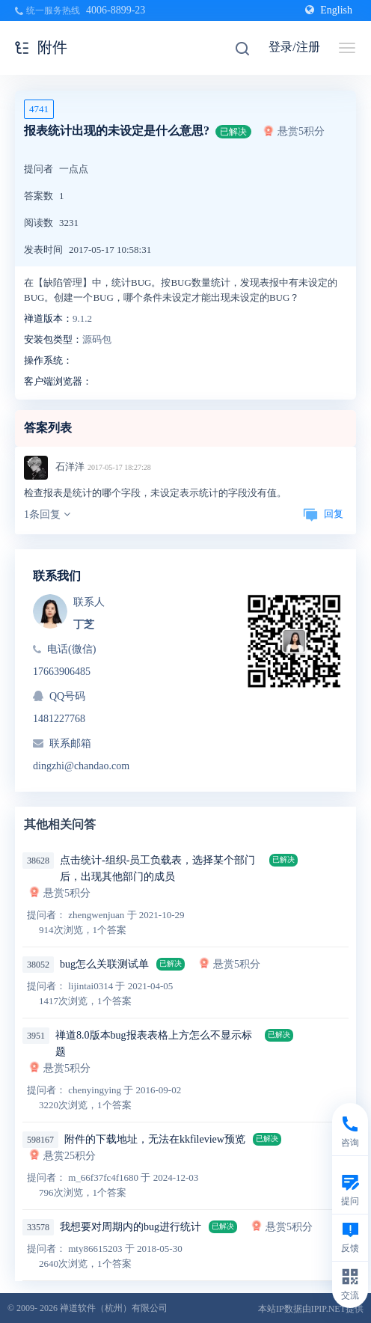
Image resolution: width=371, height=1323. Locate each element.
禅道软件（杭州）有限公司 (114, 1308)
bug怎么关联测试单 (104, 964)
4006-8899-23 (115, 10)
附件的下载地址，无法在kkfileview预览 (154, 1139)
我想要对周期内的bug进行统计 (130, 1226)
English (328, 10)
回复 (323, 513)
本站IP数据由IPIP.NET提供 (311, 1309)
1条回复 (47, 514)
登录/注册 (294, 46)
